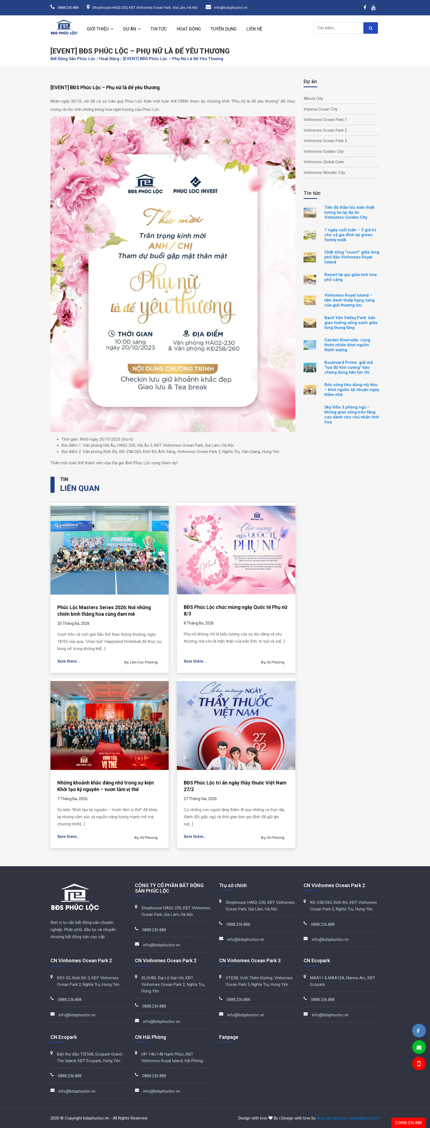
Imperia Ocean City (321, 109)
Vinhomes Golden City (324, 151)
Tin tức (159, 29)
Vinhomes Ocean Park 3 (325, 140)
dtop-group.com (331, 1118)
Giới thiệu (98, 29)
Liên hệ (254, 29)
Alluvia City (313, 98)
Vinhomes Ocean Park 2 (325, 130)
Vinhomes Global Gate (324, 161)
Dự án (129, 29)
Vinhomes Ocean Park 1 (325, 119)
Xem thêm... (68, 661)
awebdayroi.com (365, 1118)
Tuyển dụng (223, 29)
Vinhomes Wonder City (324, 172)
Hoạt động (189, 29)
